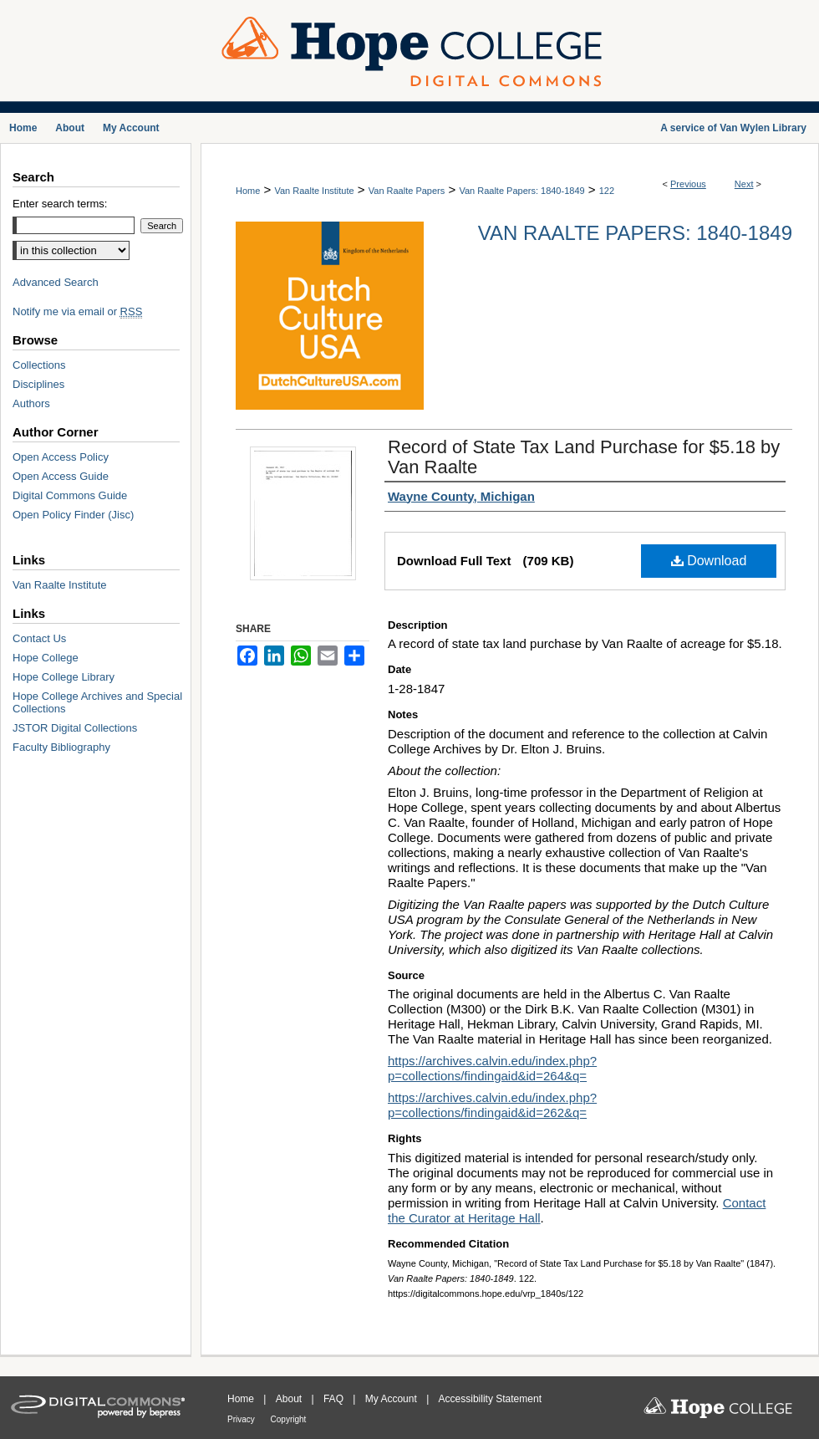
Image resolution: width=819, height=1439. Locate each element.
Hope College (46, 657)
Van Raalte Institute (314, 191)
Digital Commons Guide (70, 495)
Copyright (289, 1419)
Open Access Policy (61, 457)
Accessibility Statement (490, 1399)
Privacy (242, 1419)
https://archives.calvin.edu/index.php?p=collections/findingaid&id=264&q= (492, 1068)
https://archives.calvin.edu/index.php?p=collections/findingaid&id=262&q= (492, 1105)
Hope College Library (63, 677)
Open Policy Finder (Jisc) (73, 514)
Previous (688, 184)
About (290, 1399)
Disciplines (38, 384)
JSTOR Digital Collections (75, 728)
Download (709, 561)
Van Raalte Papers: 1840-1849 (521, 191)
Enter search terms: (60, 203)
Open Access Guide (61, 476)
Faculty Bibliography (61, 747)
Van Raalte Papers (407, 191)
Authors (31, 403)
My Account (392, 1399)
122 (606, 191)
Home (248, 191)
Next (744, 184)
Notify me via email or (77, 311)
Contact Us (39, 638)
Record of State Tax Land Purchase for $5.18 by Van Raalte (584, 456)
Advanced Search (56, 282)
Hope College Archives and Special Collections (97, 702)
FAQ (334, 1399)
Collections (39, 365)
